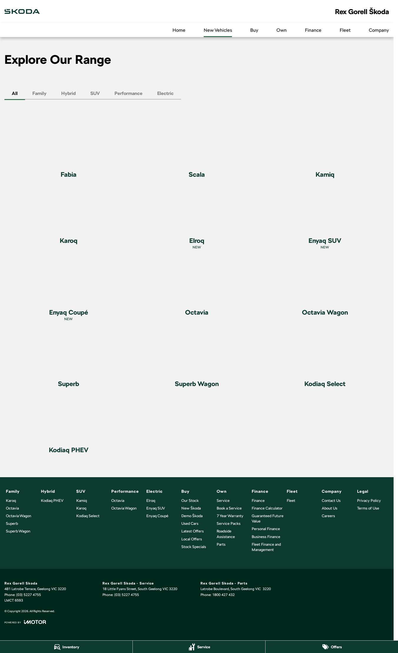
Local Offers (191, 539)
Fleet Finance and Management (266, 547)
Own (281, 30)
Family (39, 93)
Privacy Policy (369, 500)
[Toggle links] (25, 622)
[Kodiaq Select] (325, 360)
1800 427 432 (223, 595)
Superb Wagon (18, 531)
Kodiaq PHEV (52, 500)
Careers (328, 516)
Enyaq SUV (155, 508)
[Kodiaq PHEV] (68, 426)
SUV (95, 93)
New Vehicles (218, 30)
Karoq (11, 500)
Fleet (345, 30)
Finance (313, 30)
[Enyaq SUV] (325, 219)
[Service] (199, 647)
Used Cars (189, 523)
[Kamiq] (325, 151)
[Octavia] (197, 288)
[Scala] (197, 151)
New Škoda (191, 508)
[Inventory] (66, 647)
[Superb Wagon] (197, 360)
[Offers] (332, 647)
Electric (165, 93)
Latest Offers (192, 531)
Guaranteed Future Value (267, 518)
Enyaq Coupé (157, 516)
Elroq (150, 500)
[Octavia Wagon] (325, 288)
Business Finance (266, 537)
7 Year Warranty (230, 516)
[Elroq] (197, 219)
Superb (12, 523)
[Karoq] (68, 217)
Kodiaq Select (88, 516)
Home (179, 30)
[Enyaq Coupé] (68, 291)
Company (379, 30)
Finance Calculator (267, 508)
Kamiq (81, 500)
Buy (254, 30)
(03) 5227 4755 (28, 595)
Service (223, 500)
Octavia (12, 508)
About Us (329, 508)
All (15, 93)
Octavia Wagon (18, 516)
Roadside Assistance (226, 534)
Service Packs (229, 523)
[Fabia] (68, 151)
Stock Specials (193, 547)
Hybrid (68, 93)
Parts (221, 544)
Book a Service (229, 508)
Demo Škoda (192, 516)
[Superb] (68, 360)
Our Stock (190, 500)
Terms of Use (368, 508)
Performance (128, 93)
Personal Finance (266, 529)
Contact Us (331, 500)
